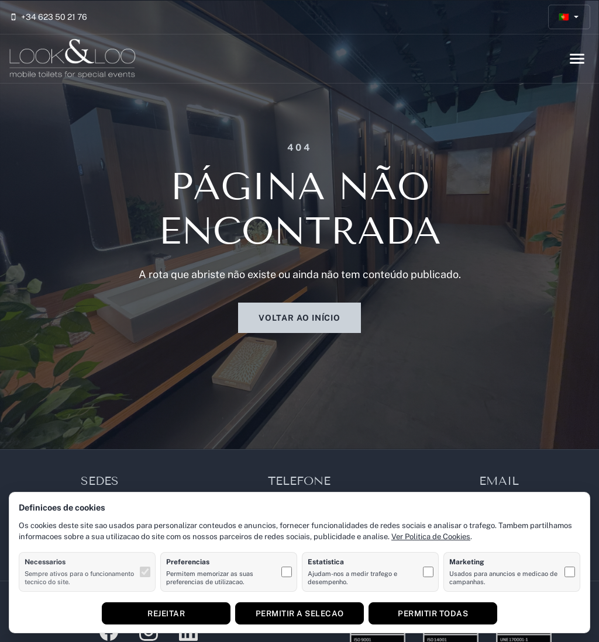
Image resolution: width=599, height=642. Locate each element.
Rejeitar (166, 613)
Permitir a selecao (300, 613)
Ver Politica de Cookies (430, 536)
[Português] (569, 17)
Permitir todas (433, 613)
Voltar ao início (299, 317)
